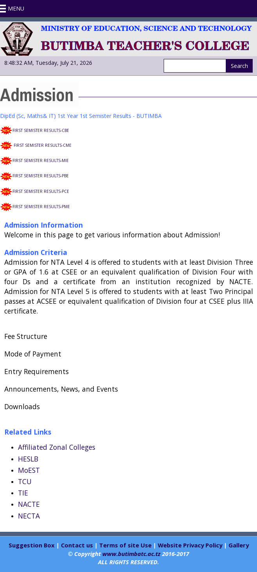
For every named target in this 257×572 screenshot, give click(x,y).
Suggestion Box (32, 545)
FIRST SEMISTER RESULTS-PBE (40, 175)
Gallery (238, 545)
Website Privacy (181, 545)
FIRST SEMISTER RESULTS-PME (41, 206)
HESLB (28, 458)
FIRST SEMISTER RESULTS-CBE (40, 130)
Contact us (77, 545)
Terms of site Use (125, 545)
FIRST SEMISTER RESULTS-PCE (40, 191)
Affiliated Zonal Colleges (56, 447)
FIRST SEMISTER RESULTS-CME (42, 145)
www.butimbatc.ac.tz (131, 554)
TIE (23, 492)
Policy (213, 545)
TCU (25, 481)
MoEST (29, 470)
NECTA (29, 515)
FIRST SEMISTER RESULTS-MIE (40, 160)
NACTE (29, 504)
